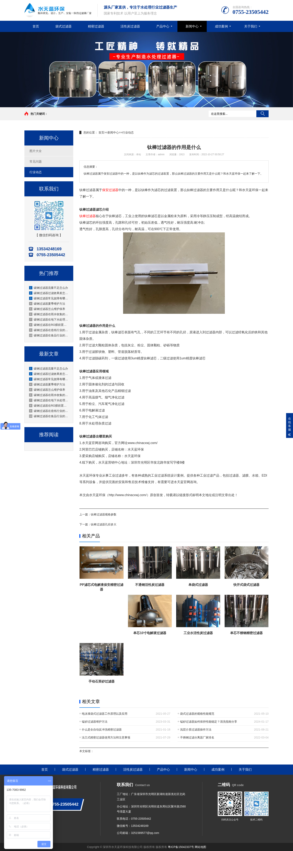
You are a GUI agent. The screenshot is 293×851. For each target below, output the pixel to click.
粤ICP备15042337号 (181, 847)
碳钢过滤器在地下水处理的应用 (49, 319)
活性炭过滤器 (130, 26)
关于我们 (250, 26)
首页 (36, 26)
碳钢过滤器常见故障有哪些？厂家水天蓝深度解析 (49, 298)
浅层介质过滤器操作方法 (195, 729)
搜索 (262, 113)
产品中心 (162, 26)
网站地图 (200, 847)
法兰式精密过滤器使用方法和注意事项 (106, 737)
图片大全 (36, 151)
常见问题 (36, 161)
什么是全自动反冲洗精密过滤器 (102, 729)
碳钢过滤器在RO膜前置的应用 (49, 324)
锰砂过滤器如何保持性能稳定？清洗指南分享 (208, 721)
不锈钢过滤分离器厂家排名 (197, 737)
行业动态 (36, 172)
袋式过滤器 (63, 26)
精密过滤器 (96, 26)
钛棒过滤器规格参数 (103, 514)
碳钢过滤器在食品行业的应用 (49, 335)
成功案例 (221, 26)
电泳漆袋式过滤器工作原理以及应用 (104, 713)
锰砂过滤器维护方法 (94, 721)
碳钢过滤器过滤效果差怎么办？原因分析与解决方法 (49, 293)
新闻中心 (192, 26)
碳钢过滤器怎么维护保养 (47, 309)
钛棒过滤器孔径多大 (103, 524)
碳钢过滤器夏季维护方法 (47, 303)
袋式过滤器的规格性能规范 (197, 713)
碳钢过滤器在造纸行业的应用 (49, 330)
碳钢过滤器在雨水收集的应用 (49, 314)
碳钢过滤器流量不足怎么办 (48, 287)
